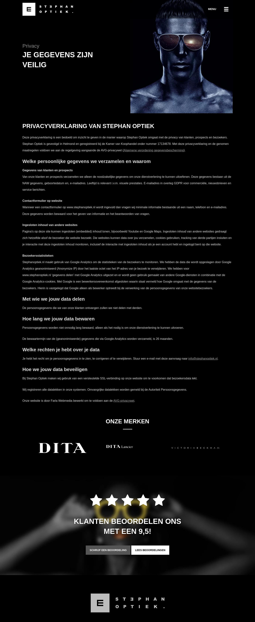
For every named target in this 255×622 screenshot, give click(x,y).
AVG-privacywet (123, 400)
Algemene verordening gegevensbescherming (154, 150)
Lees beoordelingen (150, 550)
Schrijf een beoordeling (108, 550)
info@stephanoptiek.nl (203, 358)
